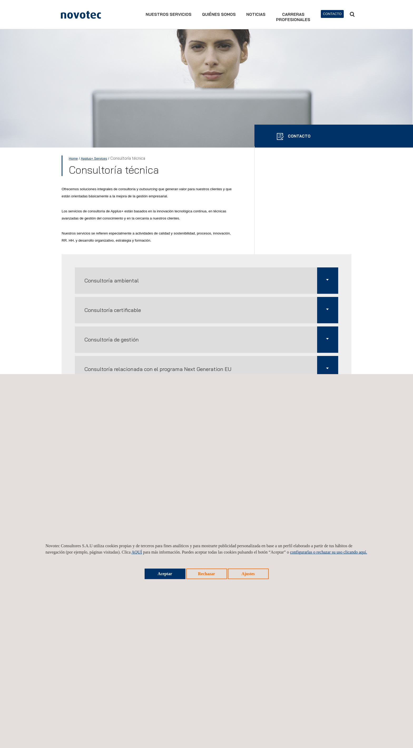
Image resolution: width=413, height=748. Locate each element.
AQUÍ (136, 552)
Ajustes (248, 573)
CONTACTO (299, 136)
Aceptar (165, 573)
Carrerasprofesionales (293, 17)
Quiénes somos (219, 14)
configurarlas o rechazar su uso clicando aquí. (328, 552)
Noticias (256, 14)
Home (73, 158)
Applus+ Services (94, 158)
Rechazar (206, 573)
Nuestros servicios (168, 14)
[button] (206, 280)
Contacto (332, 14)
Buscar (352, 14)
